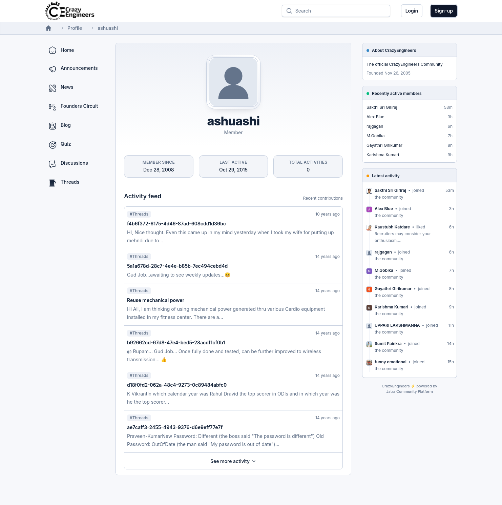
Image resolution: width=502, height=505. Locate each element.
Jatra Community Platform (409, 391)
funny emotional (390, 361)
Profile (74, 28)
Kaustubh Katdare (392, 226)
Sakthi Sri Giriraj (382, 107)
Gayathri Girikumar (384, 145)
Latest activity (386, 175)
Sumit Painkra (388, 343)
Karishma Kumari (383, 154)
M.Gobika (376, 135)
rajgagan (375, 126)
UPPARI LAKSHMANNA (397, 325)
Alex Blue (375, 116)
